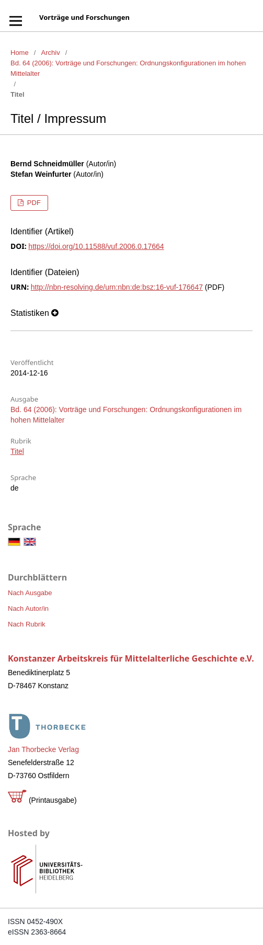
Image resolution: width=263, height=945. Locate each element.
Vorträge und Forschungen (84, 17)
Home (19, 52)
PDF (33, 203)
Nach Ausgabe (30, 593)
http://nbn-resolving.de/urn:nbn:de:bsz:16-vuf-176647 (117, 287)
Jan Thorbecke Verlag (43, 749)
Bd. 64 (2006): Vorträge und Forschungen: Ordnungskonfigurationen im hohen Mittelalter (128, 68)
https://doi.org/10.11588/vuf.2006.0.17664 (96, 246)
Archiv (50, 52)
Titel (17, 451)
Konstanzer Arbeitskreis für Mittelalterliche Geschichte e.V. (131, 658)
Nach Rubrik (26, 624)
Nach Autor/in (28, 608)
